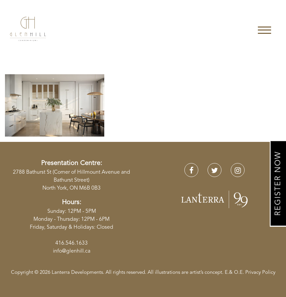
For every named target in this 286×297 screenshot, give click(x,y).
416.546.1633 (71, 243)
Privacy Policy (260, 272)
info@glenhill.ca (71, 251)
